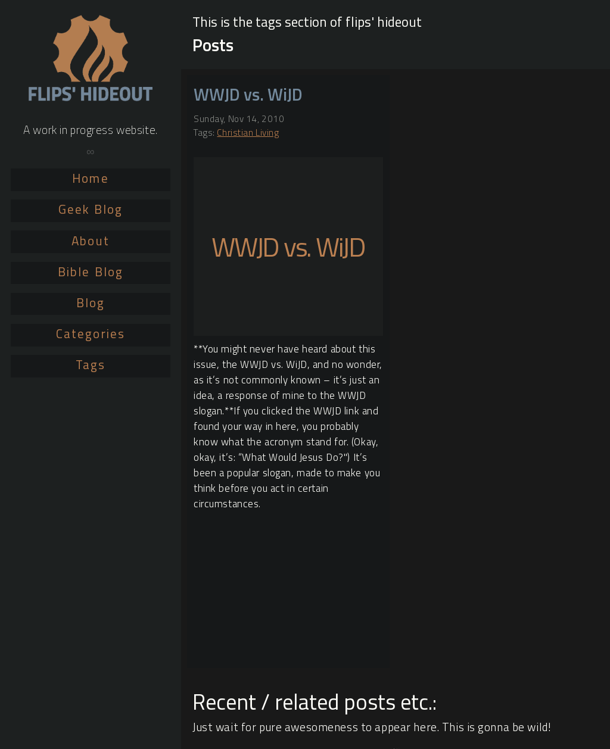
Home (90, 178)
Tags (90, 364)
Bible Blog (90, 271)
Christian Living (248, 132)
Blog (90, 302)
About (90, 240)
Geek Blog (90, 209)
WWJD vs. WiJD (248, 94)
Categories (90, 333)
